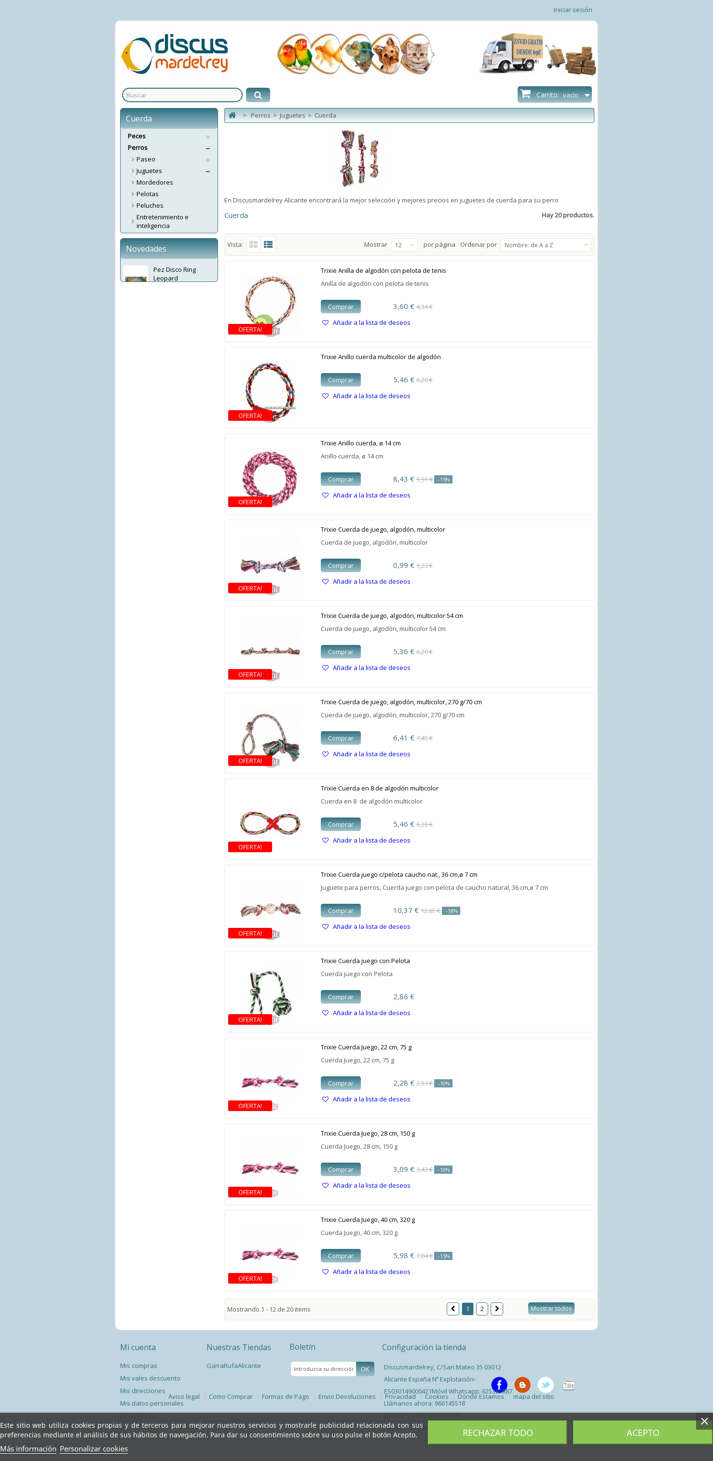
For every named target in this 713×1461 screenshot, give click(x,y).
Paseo (146, 159)
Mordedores (155, 182)
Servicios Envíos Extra (160, 448)
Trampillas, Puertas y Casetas (167, 366)
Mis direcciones (142, 1390)
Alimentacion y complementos (158, 334)
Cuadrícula (253, 244)
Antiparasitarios (160, 425)
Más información (28, 1448)
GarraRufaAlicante (233, 1365)
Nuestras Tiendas (238, 1347)
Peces (137, 136)
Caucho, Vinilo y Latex (168, 248)
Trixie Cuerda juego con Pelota (365, 960)
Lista (268, 244)
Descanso (151, 283)
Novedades (146, 478)
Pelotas (148, 193)
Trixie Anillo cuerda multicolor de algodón (381, 356)
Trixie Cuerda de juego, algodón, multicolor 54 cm (392, 615)
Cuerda (147, 260)
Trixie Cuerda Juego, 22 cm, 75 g (366, 1047)
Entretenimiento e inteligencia (163, 221)
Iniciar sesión (573, 9)
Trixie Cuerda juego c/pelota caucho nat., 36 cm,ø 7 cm (399, 874)
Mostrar (375, 244)
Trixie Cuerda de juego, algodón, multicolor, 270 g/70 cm (401, 701)
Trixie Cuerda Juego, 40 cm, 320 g (368, 1219)
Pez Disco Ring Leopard (174, 503)
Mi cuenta (138, 1347)
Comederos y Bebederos (173, 295)
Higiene (148, 318)
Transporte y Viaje (163, 350)
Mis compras (138, 1365)
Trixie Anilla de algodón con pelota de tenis (383, 270)
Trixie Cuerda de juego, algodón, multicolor (383, 529)
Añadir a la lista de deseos (371, 322)
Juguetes (149, 170)
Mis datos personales (152, 1403)
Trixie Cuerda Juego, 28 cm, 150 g (368, 1133)
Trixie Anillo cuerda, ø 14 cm (361, 443)
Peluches (150, 205)
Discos (146, 237)
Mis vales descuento (150, 1378)
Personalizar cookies (94, 1448)
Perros (138, 147)
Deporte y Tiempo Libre (171, 381)
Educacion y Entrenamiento (158, 397)
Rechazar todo (498, 1432)
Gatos (137, 436)
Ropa (144, 413)
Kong (144, 272)
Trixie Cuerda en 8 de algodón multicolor (380, 788)
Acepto (643, 1432)
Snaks (146, 306)
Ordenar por (478, 244)
